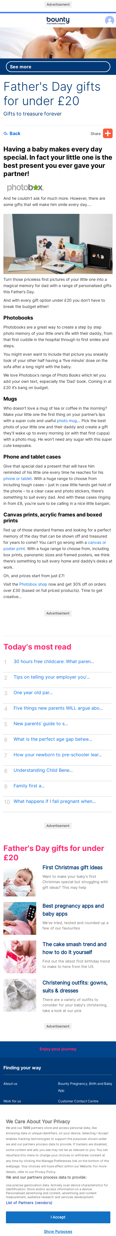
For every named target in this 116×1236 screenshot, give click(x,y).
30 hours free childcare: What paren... (54, 661)
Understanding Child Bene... (43, 770)
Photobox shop (33, 584)
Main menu (58, 28)
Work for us (12, 1101)
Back (11, 133)
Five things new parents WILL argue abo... (58, 708)
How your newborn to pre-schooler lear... (58, 754)
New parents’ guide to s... (41, 723)
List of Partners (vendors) (29, 1208)
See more (20, 66)
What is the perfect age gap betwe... (53, 739)
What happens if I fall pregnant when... (55, 801)
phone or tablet (17, 478)
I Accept (58, 1223)
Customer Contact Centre (78, 1101)
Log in (108, 17)
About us (10, 1083)
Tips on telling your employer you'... (52, 677)
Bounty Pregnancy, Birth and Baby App (85, 1086)
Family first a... (29, 785)
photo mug (67, 420)
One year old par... (33, 692)
